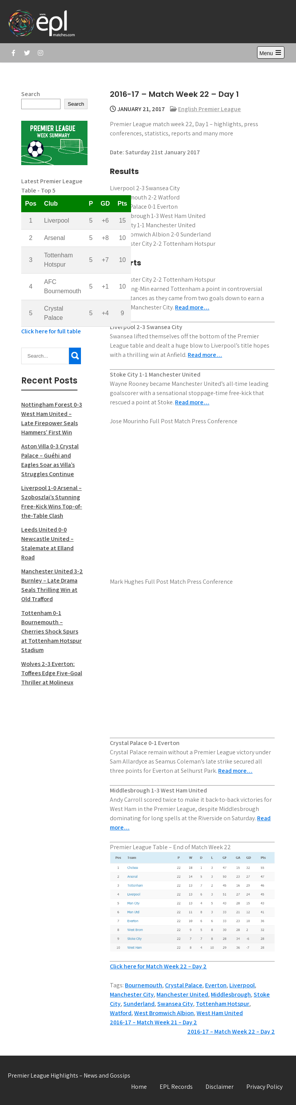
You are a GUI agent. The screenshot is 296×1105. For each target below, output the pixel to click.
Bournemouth (143, 985)
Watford (120, 1013)
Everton (216, 985)
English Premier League (209, 109)
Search (30, 94)
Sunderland (139, 1004)
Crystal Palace (183, 985)
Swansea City (175, 1004)
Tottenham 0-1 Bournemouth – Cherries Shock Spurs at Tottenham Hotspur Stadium (51, 631)
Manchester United (182, 994)
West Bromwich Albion (164, 1013)
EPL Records (176, 1087)
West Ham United (220, 1013)
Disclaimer (219, 1087)
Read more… (192, 307)
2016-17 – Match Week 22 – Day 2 (231, 1031)
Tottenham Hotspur (222, 1004)
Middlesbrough (231, 994)
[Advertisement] (54, 816)
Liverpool (242, 985)
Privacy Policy (264, 1087)
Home (139, 1087)
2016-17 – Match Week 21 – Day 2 (153, 1022)
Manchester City (132, 994)
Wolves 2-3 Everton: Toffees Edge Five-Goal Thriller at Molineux (51, 673)
